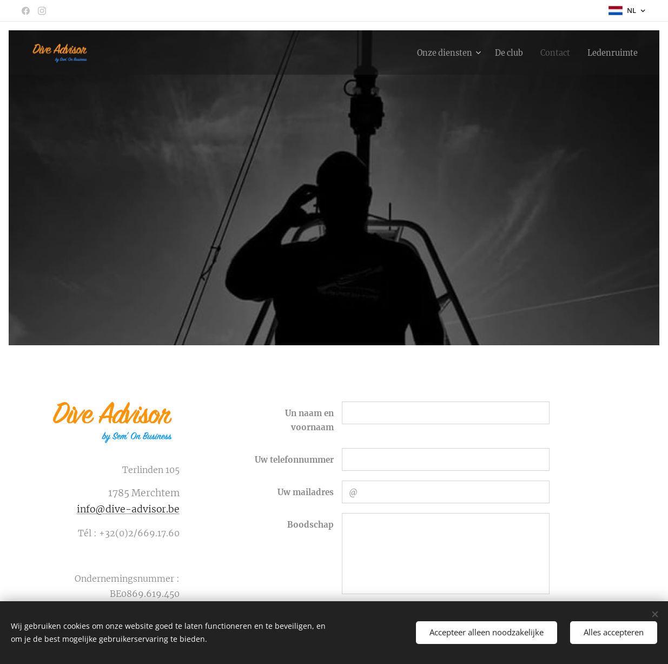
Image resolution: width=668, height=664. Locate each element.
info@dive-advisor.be (127, 509)
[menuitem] (433, 52)
